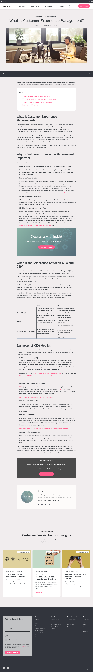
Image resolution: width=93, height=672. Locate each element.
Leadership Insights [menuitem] (55, 622)
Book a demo (84, 6)
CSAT (20, 387)
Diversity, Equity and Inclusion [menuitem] (55, 627)
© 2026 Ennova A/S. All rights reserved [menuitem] (34, 667)
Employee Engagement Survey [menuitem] (40, 622)
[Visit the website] (42, 504)
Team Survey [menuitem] (38, 626)
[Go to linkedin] (48, 504)
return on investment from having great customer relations (48, 193)
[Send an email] (39, 504)
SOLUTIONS (35, 6)
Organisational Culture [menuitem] (56, 624)
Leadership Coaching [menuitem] (71, 619)
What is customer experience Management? (36, 96)
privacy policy (24, 646)
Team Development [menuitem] (71, 624)
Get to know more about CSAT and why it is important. (36, 397)
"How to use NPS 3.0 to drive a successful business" (35, 376)
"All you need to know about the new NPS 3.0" (47, 374)
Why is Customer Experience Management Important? (39, 99)
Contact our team (47, 474)
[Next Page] (87, 77)
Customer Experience (50, 16)
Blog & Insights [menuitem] (86, 622)
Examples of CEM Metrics (30, 105)
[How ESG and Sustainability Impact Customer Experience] (46, 576)
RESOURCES (49, 6)
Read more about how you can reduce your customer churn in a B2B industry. (44, 428)
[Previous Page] (6, 77)
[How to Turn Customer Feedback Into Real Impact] (17, 576)
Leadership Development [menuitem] (72, 622)
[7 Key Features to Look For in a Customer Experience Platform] (76, 576)
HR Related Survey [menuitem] (39, 630)
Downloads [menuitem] (85, 629)
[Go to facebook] (45, 504)
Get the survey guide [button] (46, 250)
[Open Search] (88, 1)
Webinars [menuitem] (85, 624)
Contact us (3, 1)
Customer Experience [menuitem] (40, 636)
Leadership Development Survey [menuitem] (40, 633)
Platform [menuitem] (37, 619)
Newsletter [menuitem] (85, 631)
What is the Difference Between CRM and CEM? (37, 102)
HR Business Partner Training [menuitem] (73, 626)
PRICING (61, 6)
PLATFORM (22, 6)
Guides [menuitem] (84, 626)
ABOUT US (72, 6)
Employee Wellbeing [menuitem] (55, 619)
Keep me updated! (12, 652)
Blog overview (39, 16)
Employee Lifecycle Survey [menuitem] (41, 628)
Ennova (36, 25)
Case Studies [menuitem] (86, 619)
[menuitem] (49, 667)
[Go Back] (46, 77)
